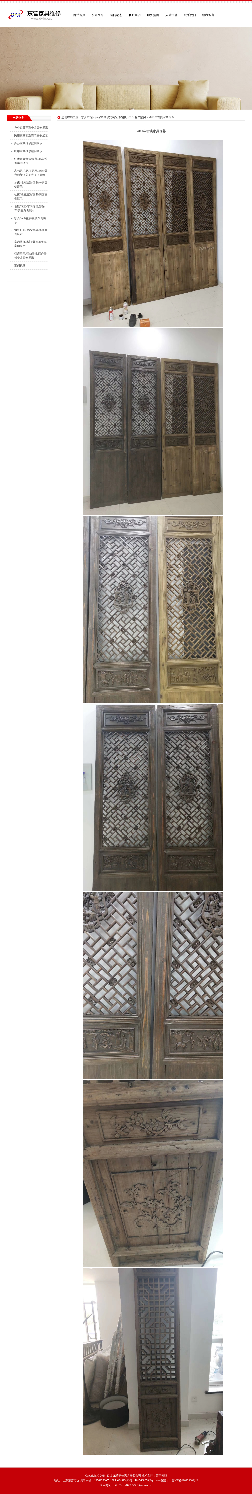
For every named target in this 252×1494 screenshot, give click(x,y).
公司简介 (98, 15)
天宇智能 (161, 1475)
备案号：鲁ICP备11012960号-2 (179, 1480)
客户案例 (135, 15)
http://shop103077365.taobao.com (133, 1485)
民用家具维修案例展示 (28, 151)
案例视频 (19, 265)
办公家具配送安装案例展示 (31, 127)
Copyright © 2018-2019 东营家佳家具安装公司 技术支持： (120, 1475)
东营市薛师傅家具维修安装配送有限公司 (106, 117)
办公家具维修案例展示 (28, 143)
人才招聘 (171, 15)
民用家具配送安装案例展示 (31, 135)
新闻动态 (116, 15)
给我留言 (208, 15)
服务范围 (153, 15)
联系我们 (190, 15)
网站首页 (79, 15)
